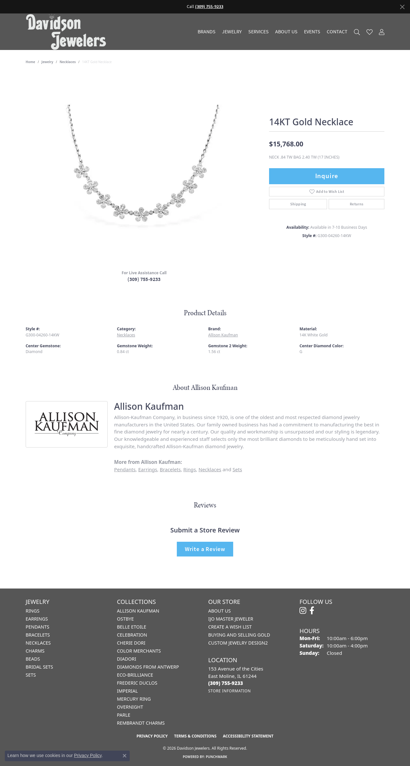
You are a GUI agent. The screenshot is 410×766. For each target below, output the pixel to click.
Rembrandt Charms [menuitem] (141, 723)
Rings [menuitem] (32, 611)
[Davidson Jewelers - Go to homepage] (67, 31)
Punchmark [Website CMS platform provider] (216, 756)
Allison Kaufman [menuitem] (138, 611)
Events (312, 31)
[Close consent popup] (125, 756)
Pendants (124, 469)
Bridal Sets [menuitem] (39, 667)
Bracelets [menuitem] (38, 635)
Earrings (147, 469)
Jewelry (232, 31)
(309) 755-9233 (144, 279)
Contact (337, 31)
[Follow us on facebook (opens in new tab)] (311, 610)
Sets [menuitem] (31, 675)
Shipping (298, 204)
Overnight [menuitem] (130, 707)
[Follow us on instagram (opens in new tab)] (302, 610)
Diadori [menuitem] (126, 659)
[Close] (402, 7)
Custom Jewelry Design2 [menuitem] (238, 643)
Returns (357, 204)
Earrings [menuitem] (37, 619)
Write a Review (205, 549)
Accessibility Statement (248, 736)
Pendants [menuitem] (37, 627)
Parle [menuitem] (123, 715)
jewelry (47, 62)
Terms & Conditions (195, 736)
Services (258, 31)
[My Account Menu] (382, 32)
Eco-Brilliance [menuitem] (135, 675)
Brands (207, 31)
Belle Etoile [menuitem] (131, 627)
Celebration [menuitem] (132, 635)
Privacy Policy (152, 736)
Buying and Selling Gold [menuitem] (239, 635)
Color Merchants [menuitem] (139, 651)
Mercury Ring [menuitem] (134, 699)
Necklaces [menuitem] (38, 643)
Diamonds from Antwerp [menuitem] (148, 667)
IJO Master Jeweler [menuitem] (230, 619)
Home (30, 62)
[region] (144, 169)
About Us (286, 31)
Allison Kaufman (223, 335)
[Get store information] (229, 691)
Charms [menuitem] (35, 651)
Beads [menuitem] (33, 659)
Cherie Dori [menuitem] (131, 643)
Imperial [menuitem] (127, 691)
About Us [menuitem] (219, 611)
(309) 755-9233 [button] (209, 7)
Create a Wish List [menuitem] (230, 627)
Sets (237, 469)
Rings (189, 469)
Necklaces (68, 62)
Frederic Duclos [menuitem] (137, 683)
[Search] (357, 32)
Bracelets (170, 469)
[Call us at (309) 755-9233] (225, 683)
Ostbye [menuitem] (125, 619)
